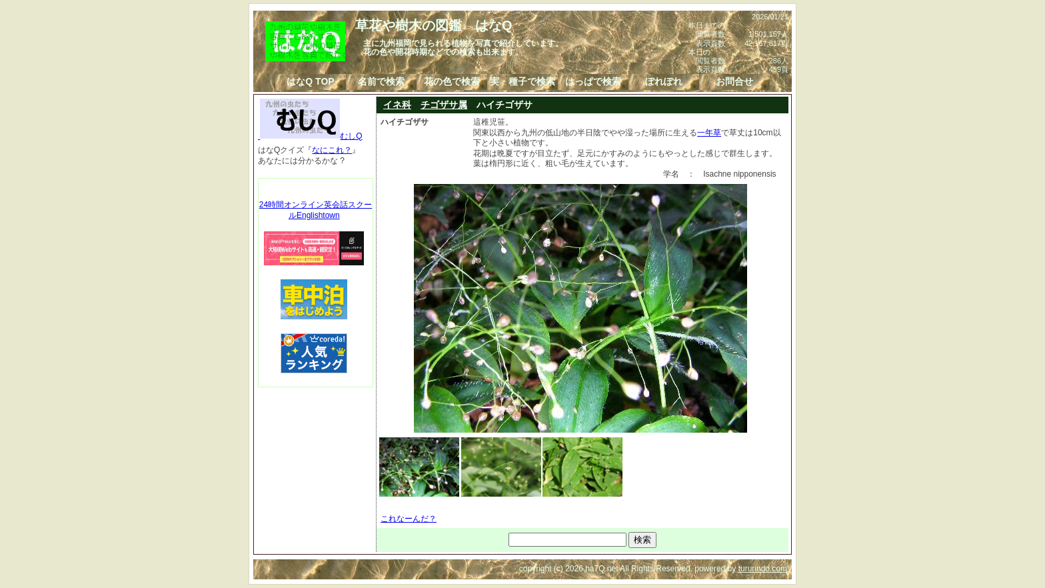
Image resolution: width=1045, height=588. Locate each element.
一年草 (709, 132)
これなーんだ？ (409, 518)
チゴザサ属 (444, 104)
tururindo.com (762, 568)
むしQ (310, 136)
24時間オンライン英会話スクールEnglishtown (315, 210)
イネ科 (397, 104)
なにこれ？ (332, 150)
